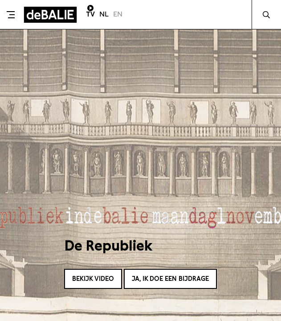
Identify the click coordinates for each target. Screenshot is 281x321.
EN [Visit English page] (117, 14)
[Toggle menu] (11, 14)
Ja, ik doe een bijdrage (170, 278)
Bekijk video (93, 278)
